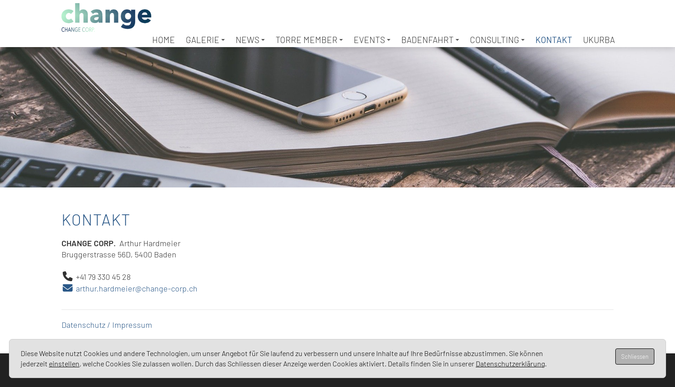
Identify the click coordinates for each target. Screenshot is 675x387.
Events (372, 40)
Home (163, 40)
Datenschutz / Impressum (106, 325)
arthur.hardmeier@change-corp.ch (129, 288)
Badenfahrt (430, 40)
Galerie (205, 40)
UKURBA (599, 40)
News (250, 40)
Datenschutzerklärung (510, 363)
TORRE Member (309, 40)
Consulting (497, 40)
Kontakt (553, 40)
